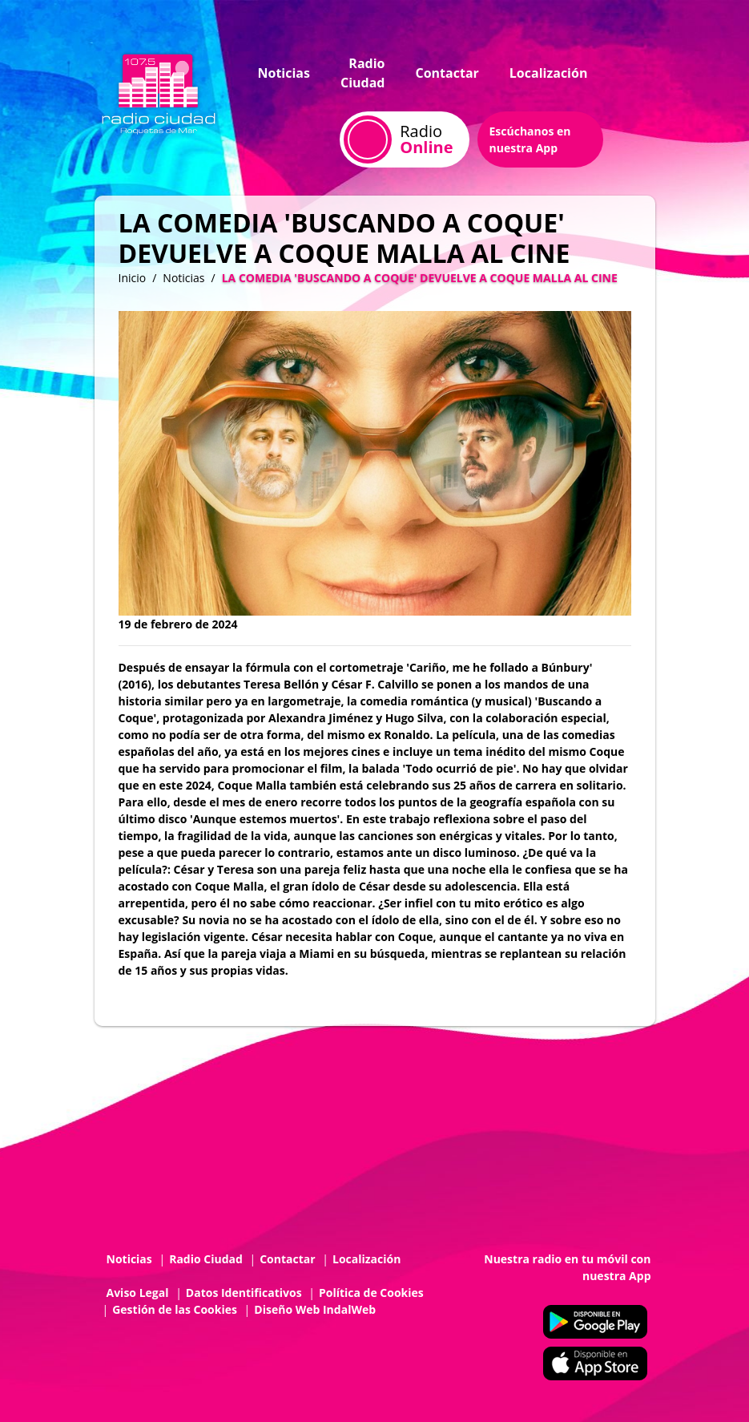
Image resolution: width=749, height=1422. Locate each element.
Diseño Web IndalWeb (315, 1309)
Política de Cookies (371, 1292)
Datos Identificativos (244, 1292)
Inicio (133, 277)
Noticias (284, 73)
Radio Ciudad (362, 73)
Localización (548, 73)
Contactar (446, 73)
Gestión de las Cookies (174, 1309)
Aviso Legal (138, 1292)
